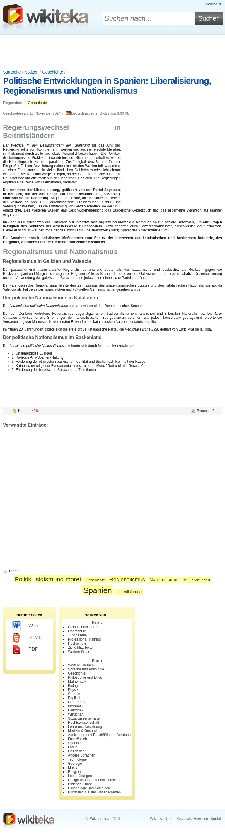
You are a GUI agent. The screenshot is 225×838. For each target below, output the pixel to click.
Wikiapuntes (99, 819)
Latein (73, 747)
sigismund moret (58, 579)
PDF (25, 649)
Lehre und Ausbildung (85, 727)
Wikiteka (156, 819)
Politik (23, 579)
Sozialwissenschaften (85, 718)
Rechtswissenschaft (83, 723)
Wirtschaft (75, 714)
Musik (72, 768)
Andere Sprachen (81, 755)
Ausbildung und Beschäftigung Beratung (99, 735)
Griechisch (76, 751)
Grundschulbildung (82, 627)
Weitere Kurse (79, 652)
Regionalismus (127, 579)
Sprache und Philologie (86, 669)
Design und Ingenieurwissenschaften (96, 780)
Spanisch (75, 743)
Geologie (75, 764)
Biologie (74, 686)
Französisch (77, 739)
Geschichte (52, 72)
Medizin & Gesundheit (85, 731)
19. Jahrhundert (196, 580)
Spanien (97, 590)
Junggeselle (77, 635)
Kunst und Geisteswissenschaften (94, 792)
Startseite (12, 72)
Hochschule (77, 643)
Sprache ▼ (213, 4)
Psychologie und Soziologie (89, 788)
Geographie (77, 702)
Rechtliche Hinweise (192, 819)
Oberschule (77, 631)
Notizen (31, 72)
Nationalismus (163, 579)
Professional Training (84, 639)
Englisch (74, 698)
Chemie (74, 694)
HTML (26, 638)
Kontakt (217, 819)
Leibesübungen (80, 776)
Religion (74, 772)
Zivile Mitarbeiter (81, 647)
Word (26, 626)
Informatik (75, 706)
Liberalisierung (129, 592)
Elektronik (75, 710)
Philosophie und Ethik (85, 677)
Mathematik (77, 681)
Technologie (77, 759)
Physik (73, 690)
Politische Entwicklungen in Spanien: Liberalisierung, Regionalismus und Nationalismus (107, 86)
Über (170, 819)
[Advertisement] (112, 50)
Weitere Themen (81, 665)
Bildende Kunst (80, 784)
